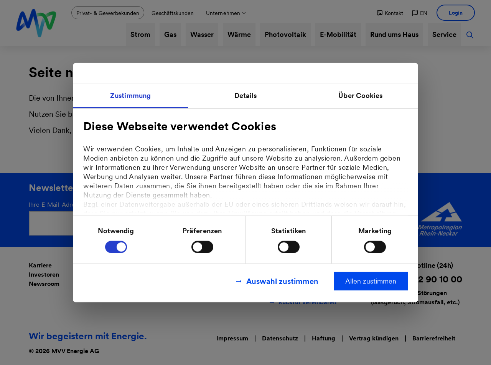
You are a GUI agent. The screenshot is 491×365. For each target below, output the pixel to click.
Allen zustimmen (370, 281)
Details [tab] (245, 95)
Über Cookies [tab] (360, 95)
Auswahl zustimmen (282, 280)
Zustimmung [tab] (130, 95)
